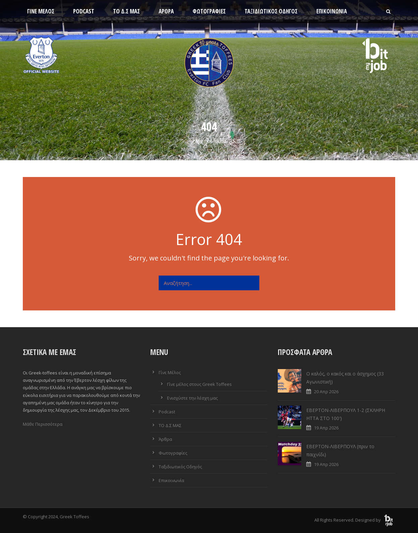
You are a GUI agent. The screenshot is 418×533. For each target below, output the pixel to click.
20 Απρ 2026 (326, 392)
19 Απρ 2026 (326, 428)
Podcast (83, 11)
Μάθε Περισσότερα (42, 424)
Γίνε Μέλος (40, 11)
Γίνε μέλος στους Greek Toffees (199, 384)
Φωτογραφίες (209, 11)
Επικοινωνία (331, 11)
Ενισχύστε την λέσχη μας (192, 398)
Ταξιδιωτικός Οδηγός (271, 11)
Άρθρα (166, 11)
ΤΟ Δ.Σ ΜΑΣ (126, 11)
